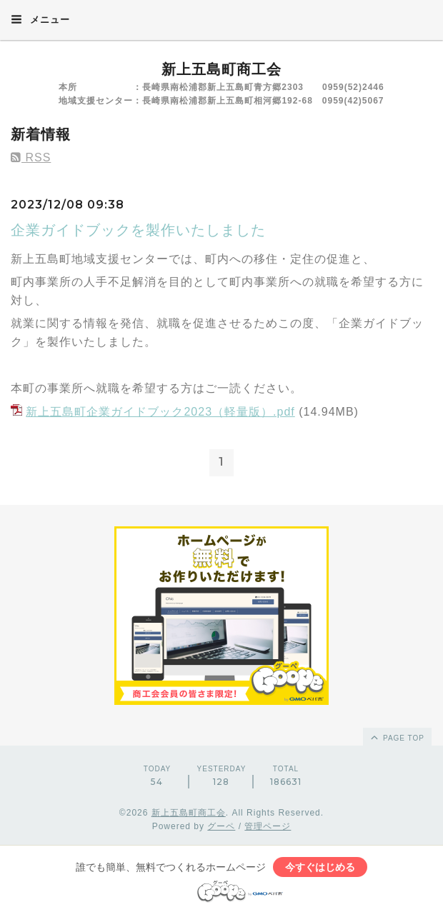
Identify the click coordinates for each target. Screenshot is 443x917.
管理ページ (267, 826)
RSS (31, 157)
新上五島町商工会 (221, 69)
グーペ (221, 826)
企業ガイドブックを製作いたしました (138, 230)
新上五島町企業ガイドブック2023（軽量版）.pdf (160, 412)
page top (396, 737)
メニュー (40, 19)
